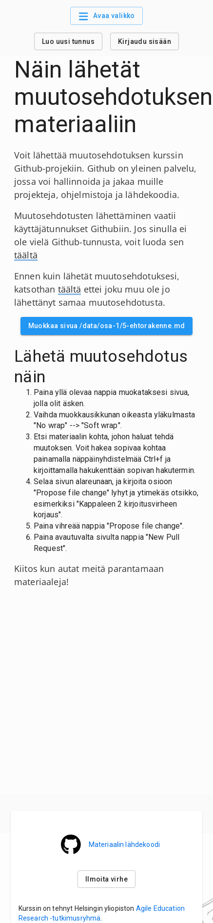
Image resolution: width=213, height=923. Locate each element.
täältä (26, 255)
